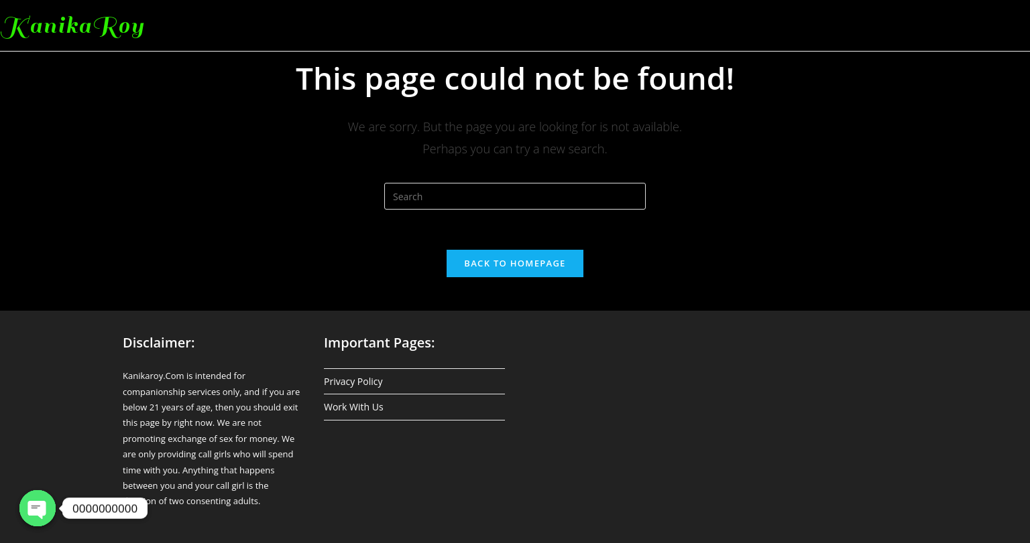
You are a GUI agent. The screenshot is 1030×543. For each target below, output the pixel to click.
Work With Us (354, 406)
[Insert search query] (515, 196)
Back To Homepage (514, 263)
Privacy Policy (353, 381)
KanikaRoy (72, 25)
